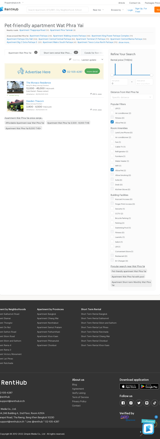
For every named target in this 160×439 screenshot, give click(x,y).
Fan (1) (118, 141)
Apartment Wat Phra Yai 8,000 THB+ (23, 128)
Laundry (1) (120, 236)
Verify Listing (78, 392)
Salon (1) (119, 241)
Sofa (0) (118, 179)
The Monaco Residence (38, 82)
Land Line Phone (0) (123, 132)
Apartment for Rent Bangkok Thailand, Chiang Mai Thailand (13, 9)
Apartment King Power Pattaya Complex (110, 35)
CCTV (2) (119, 213)
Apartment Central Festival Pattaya (54, 38)
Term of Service (80, 397)
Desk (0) (119, 184)
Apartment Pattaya (38, 35)
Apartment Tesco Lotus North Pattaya (95, 42)
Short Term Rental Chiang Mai (95, 336)
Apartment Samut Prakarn (49, 327)
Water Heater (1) (122, 160)
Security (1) (120, 208)
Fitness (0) (119, 117)
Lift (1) (117, 108)
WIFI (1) (118, 165)
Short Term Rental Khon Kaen (95, 345)
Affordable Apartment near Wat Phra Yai (25, 122)
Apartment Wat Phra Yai (19, 52)
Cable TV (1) (120, 146)
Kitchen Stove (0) (122, 189)
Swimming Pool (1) (123, 227)
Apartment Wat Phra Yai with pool (128, 276)
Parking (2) (119, 222)
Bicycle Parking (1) (123, 217)
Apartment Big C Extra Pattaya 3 (22, 42)
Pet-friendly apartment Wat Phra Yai (129, 271)
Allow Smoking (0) (123, 174)
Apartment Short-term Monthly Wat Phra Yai (131, 283)
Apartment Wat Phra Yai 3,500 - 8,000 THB (68, 122)
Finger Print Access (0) (125, 203)
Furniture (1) (120, 156)
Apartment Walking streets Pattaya (69, 35)
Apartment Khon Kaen (47, 336)
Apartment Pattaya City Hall (20, 38)
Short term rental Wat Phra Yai (58, 52)
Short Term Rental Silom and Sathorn (98, 322)
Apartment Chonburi (46, 345)
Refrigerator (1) (121, 151)
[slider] (112, 75)
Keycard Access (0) (123, 198)
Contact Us (134, 2)
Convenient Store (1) (124, 251)
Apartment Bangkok (46, 313)
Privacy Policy (79, 401)
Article (121, 2)
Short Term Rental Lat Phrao (94, 327)
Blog (74, 384)
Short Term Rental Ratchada (94, 331)
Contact (76, 405)
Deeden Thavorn (35, 101)
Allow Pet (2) (120, 122)
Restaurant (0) (121, 255)
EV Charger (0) (121, 260)
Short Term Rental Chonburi (94, 340)
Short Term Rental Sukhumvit (95, 318)
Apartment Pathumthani (48, 331)
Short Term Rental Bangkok (94, 313)
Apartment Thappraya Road (32, 29)
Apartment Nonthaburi (47, 322)
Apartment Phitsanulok (48, 340)
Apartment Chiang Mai (47, 318)
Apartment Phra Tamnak (61, 29)
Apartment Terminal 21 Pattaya (90, 38)
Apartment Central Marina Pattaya (126, 38)
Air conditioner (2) (123, 112)
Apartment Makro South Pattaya (58, 42)
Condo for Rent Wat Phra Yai (98, 52)
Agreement (78, 388)
